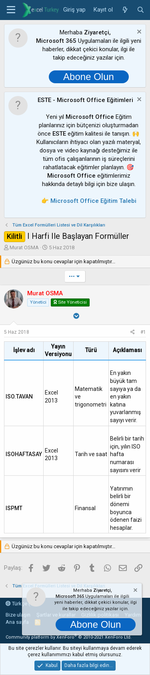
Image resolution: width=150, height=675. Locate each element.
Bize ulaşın (18, 615)
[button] (11, 10)
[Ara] (140, 10)
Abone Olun (88, 76)
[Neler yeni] (124, 10)
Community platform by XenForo (69, 637)
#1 (143, 332)
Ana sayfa (17, 622)
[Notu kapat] (138, 32)
